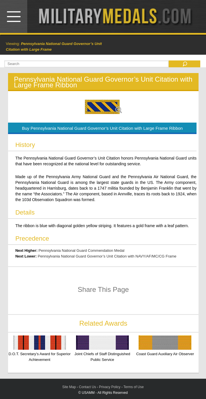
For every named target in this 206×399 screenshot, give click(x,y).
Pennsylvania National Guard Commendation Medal (81, 250)
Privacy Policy (110, 387)
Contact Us (87, 387)
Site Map (69, 387)
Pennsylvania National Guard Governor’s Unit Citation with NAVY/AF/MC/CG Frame (107, 256)
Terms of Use (133, 387)
